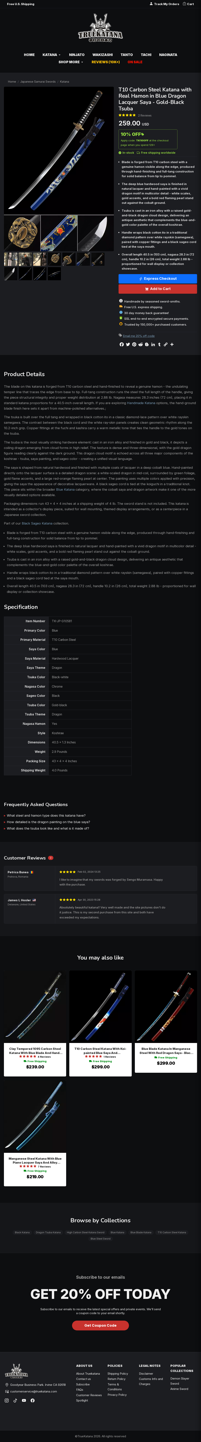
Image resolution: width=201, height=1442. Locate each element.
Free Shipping (35, 1061)
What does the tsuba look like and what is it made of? (48, 828)
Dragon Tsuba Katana (48, 1232)
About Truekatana (88, 1373)
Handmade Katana (141, 403)
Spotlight (82, 1400)
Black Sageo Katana (37, 523)
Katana (64, 81)
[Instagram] (7, 1400)
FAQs (79, 1389)
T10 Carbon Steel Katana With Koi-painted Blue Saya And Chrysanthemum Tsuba (100, 1051)
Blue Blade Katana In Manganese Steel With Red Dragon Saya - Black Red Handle (166, 1051)
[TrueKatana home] (100, 30)
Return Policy (116, 1379)
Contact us (83, 1379)
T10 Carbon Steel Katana (172, 1232)
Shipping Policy (118, 1373)
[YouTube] (24, 1400)
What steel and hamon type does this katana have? (46, 815)
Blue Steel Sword (101, 1238)
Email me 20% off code (139, 336)
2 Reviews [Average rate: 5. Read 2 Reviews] (145, 115)
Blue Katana (65, 489)
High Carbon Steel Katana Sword (85, 1232)
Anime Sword (179, 1389)
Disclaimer (146, 1373)
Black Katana (22, 1232)
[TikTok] (15, 1400)
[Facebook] (33, 1400)
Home (12, 81)
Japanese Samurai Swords (38, 81)
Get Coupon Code (100, 1325)
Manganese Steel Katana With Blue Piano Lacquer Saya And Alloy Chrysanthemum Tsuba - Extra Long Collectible (35, 1161)
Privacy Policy (117, 1395)
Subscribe (83, 1384)
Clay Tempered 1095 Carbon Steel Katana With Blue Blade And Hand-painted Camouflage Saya (35, 1051)
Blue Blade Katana (141, 1232)
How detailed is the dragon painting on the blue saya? (48, 822)
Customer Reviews (89, 1395)
